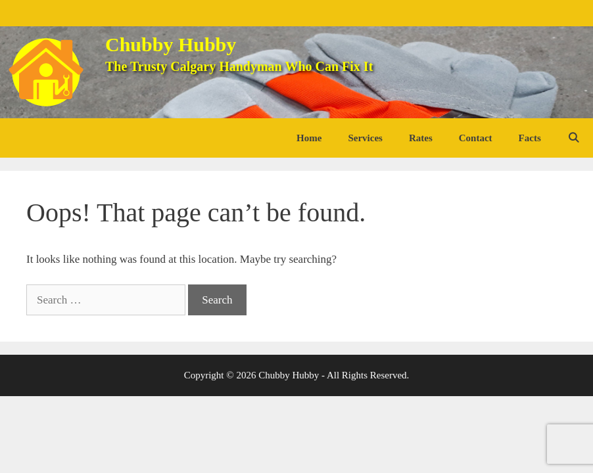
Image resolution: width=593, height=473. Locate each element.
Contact (475, 138)
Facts (530, 138)
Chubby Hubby (170, 44)
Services (365, 138)
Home (308, 138)
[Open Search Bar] (573, 138)
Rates (421, 138)
